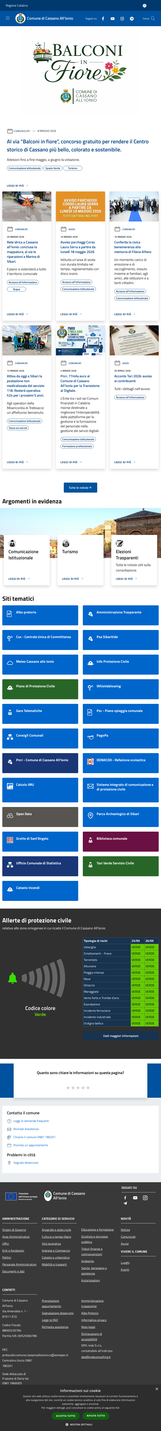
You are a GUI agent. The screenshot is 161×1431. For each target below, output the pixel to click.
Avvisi (68, 229)
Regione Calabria (17, 5)
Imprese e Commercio (56, 1250)
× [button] (156, 1389)
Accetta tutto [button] (65, 1416)
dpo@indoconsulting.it (96, 1357)
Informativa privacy (94, 1320)
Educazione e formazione (97, 1229)
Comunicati (22, 131)
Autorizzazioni (90, 1280)
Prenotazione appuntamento (51, 1303)
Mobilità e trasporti (54, 1264)
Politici (6, 1257)
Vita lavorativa (51, 1243)
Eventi (125, 1269)
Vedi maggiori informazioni (121, 1035)
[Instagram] (120, 18)
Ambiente (87, 1261)
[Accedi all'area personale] (144, 5)
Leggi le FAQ (50, 1320)
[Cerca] (153, 18)
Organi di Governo (14, 1229)
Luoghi (125, 1262)
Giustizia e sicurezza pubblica (94, 1239)
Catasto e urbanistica (56, 1257)
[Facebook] (101, 18)
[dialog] (80, 1408)
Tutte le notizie (80, 487)
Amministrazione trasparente (92, 1303)
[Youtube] (111, 18)
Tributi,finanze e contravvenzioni (91, 1251)
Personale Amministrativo (19, 1264)
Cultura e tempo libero (56, 1236)
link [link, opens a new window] (117, 1407)
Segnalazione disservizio (58, 1313)
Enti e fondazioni (13, 1250)
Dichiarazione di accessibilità (91, 1337)
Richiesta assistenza (55, 1327)
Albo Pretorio (89, 1313)
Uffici (5, 1243)
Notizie (125, 1229)
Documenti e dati (13, 1271)
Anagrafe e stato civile (56, 1229)
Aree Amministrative (16, 1236)
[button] (80, 1424)
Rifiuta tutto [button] (96, 1415)
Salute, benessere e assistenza (94, 1271)
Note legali (88, 1327)
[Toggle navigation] (7, 18)
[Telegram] (130, 18)
